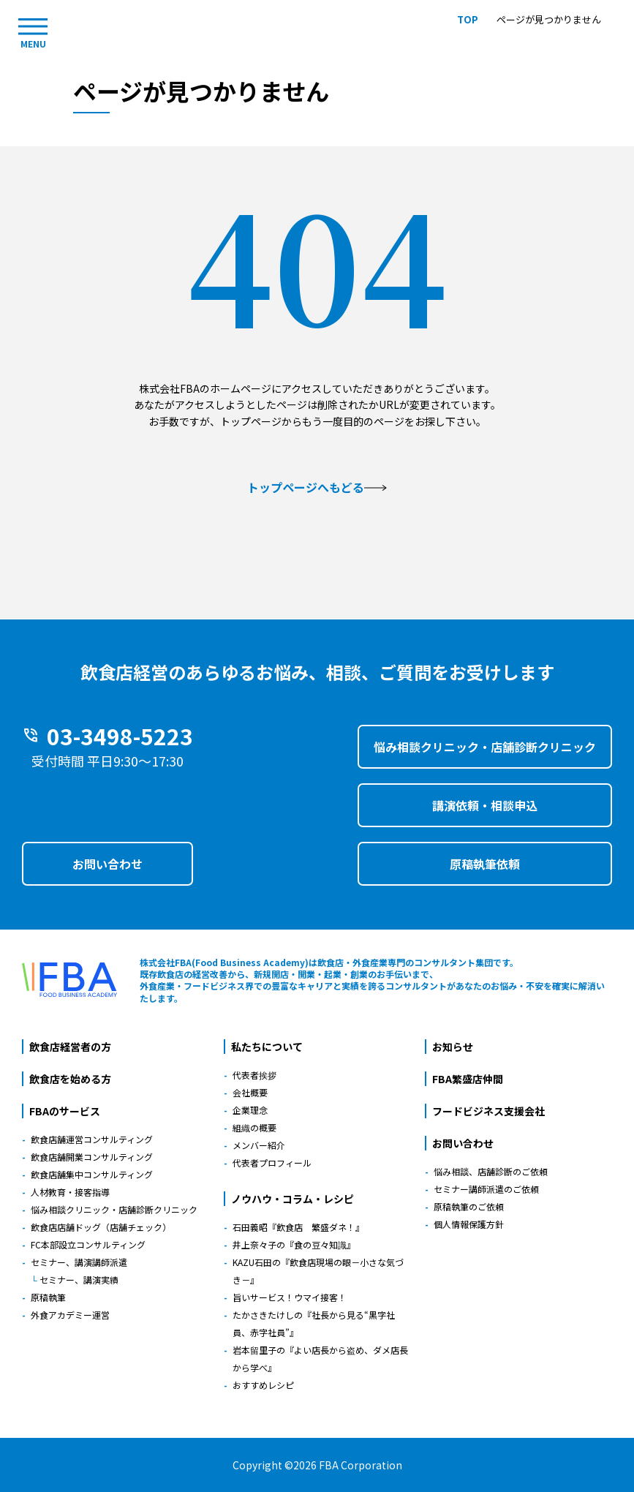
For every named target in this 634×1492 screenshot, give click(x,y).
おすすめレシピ (263, 1385)
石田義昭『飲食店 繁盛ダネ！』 (298, 1227)
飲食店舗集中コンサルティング (92, 1174)
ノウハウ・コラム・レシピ (292, 1198)
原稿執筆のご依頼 (469, 1206)
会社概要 (250, 1092)
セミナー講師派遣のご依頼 (486, 1189)
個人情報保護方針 (469, 1224)
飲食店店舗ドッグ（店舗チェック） (101, 1227)
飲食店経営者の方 (70, 1046)
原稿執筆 (48, 1297)
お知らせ (452, 1046)
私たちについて (267, 1046)
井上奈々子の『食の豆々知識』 (294, 1244)
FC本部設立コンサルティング (88, 1244)
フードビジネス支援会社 (488, 1111)
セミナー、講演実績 (78, 1279)
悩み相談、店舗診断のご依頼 (491, 1171)
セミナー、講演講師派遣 (79, 1262)
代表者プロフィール (272, 1162)
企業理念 (250, 1110)
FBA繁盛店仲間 (467, 1078)
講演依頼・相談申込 (484, 805)
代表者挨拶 (254, 1075)
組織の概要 (254, 1127)
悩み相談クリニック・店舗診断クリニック (485, 747)
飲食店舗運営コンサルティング (92, 1139)
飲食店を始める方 (70, 1078)
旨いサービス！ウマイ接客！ (290, 1297)
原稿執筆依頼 (485, 864)
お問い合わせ (107, 864)
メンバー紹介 (259, 1145)
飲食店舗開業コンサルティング (92, 1156)
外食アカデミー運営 (70, 1314)
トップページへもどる (317, 487)
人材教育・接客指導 (70, 1192)
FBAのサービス (64, 1111)
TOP (467, 19)
